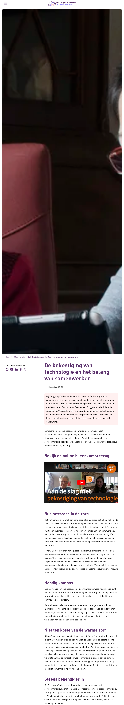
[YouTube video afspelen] (81, 482)
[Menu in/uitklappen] (5, 3)
